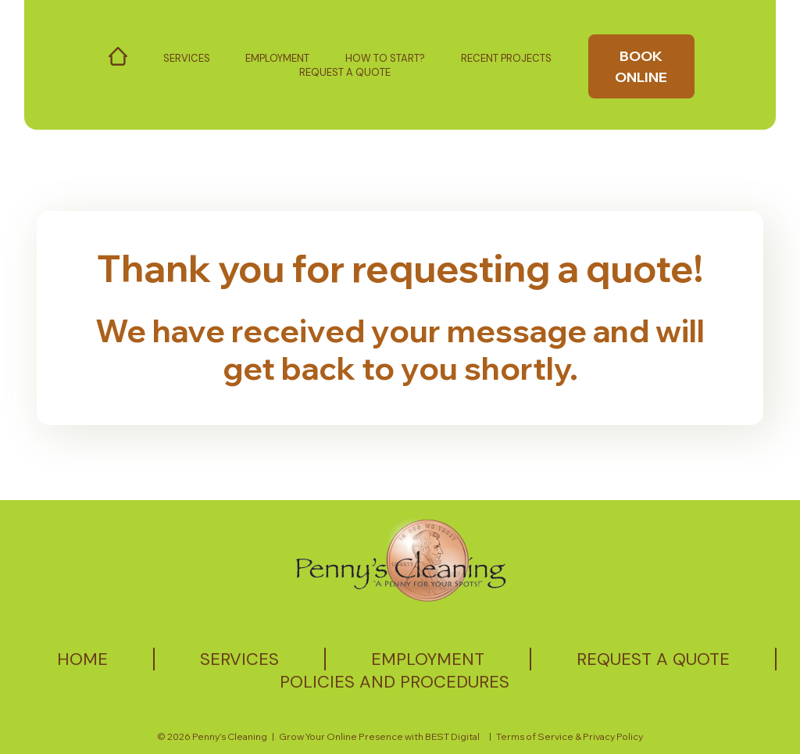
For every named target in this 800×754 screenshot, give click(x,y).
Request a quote (653, 659)
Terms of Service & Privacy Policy (569, 736)
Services (186, 58)
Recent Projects (506, 58)
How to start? (385, 58)
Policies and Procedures (394, 681)
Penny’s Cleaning (229, 736)
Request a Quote (345, 72)
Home (82, 659)
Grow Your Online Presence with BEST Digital (379, 736)
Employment (277, 58)
